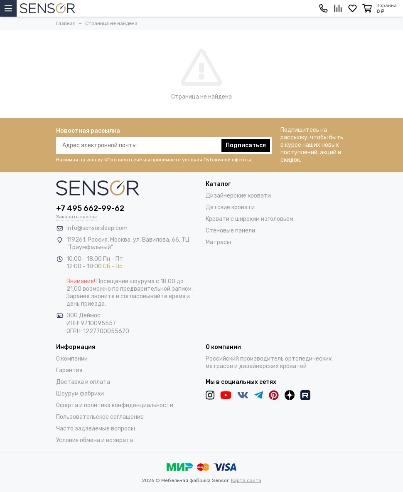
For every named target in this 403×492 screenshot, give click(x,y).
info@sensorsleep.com (97, 228)
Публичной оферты (227, 160)
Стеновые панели (230, 230)
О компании (72, 358)
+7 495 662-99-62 (90, 208)
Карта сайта (246, 480)
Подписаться (246, 145)
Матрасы (218, 242)
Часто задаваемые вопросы (95, 428)
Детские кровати (230, 207)
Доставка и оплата (83, 382)
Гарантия (69, 370)
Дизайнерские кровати (238, 195)
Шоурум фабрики (80, 393)
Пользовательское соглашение (100, 416)
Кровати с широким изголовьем (249, 219)
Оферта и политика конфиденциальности (114, 405)
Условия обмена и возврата (94, 440)
